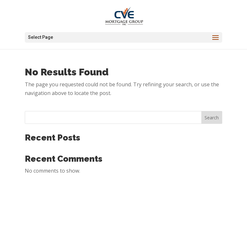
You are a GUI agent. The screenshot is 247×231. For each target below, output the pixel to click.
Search (212, 118)
